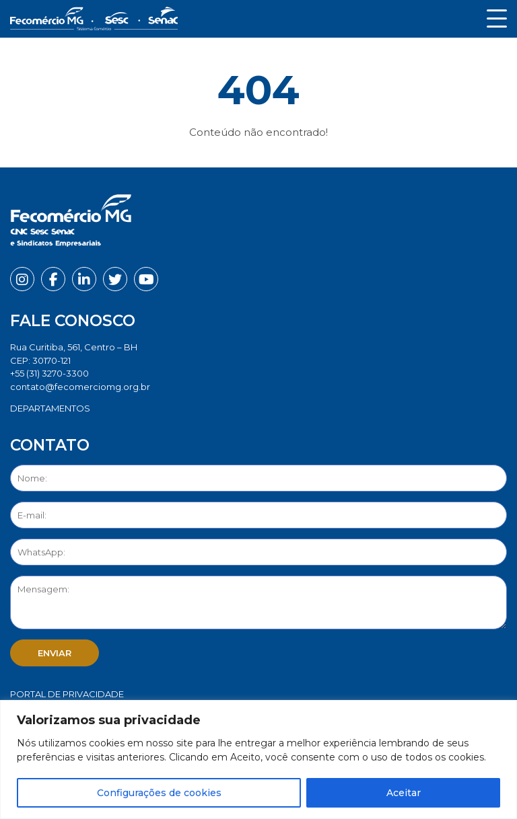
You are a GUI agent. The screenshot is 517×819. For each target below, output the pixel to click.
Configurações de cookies (159, 793)
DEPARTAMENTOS (50, 408)
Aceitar (403, 793)
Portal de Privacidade (67, 694)
